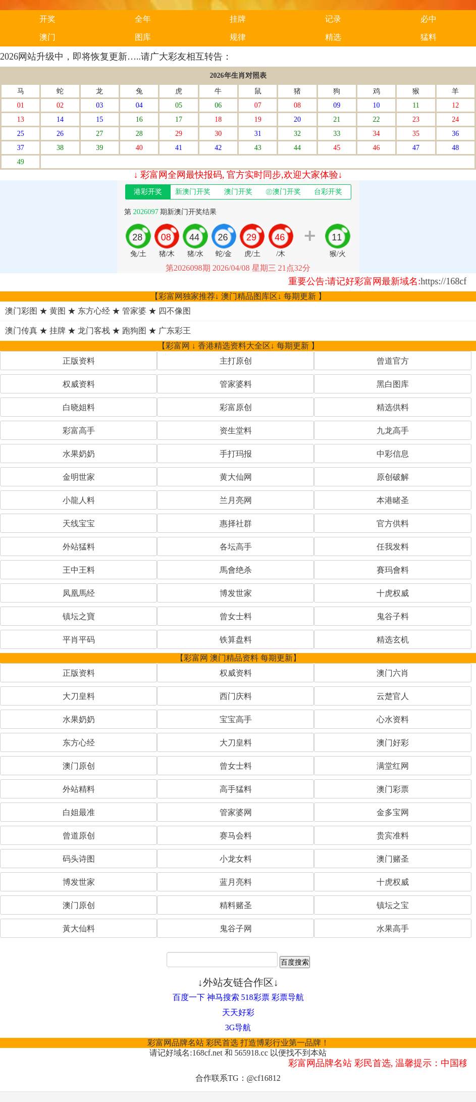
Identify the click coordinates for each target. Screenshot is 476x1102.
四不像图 (174, 311)
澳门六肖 (393, 673)
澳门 (47, 37)
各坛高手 (236, 546)
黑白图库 (393, 384)
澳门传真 (21, 330)
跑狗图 (134, 330)
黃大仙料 (79, 928)
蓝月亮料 (236, 882)
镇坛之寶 (79, 616)
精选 (333, 37)
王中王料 (79, 570)
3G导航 (238, 1027)
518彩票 (255, 997)
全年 (143, 19)
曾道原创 (79, 835)
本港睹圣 (393, 500)
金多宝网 (393, 812)
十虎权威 (393, 593)
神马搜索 (223, 997)
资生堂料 (236, 430)
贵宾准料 (393, 835)
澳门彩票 (393, 789)
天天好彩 (238, 1012)
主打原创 (236, 361)
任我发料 (393, 546)
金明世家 (79, 477)
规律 (238, 37)
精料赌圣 (236, 905)
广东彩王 (174, 330)
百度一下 (189, 997)
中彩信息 (393, 453)
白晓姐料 (79, 407)
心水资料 (393, 719)
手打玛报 (236, 453)
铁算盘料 (236, 639)
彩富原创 (236, 407)
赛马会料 (236, 835)
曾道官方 (393, 361)
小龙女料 (236, 859)
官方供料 (393, 523)
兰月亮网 (236, 500)
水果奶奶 (79, 453)
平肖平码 (79, 639)
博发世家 (236, 593)
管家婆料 (236, 384)
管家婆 (134, 311)
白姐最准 (79, 812)
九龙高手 (393, 430)
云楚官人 (393, 696)
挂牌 (238, 19)
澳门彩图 (21, 311)
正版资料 (79, 361)
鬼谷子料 (393, 616)
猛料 (428, 37)
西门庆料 (236, 696)
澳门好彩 (393, 742)
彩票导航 (288, 997)
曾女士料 (236, 616)
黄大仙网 (236, 477)
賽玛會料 (393, 570)
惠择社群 (236, 523)
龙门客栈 (94, 330)
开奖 (47, 19)
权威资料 (79, 384)
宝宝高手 (236, 719)
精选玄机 (393, 639)
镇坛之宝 (393, 905)
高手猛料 (236, 789)
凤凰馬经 (79, 593)
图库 (143, 37)
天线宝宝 (79, 523)
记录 (333, 19)
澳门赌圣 (393, 859)
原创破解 (393, 477)
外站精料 (79, 789)
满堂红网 (393, 766)
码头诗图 (79, 859)
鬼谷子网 (236, 928)
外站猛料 (79, 546)
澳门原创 (79, 766)
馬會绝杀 (236, 570)
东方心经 (94, 311)
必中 (428, 19)
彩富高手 (79, 430)
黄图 (57, 311)
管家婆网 (236, 812)
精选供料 (393, 407)
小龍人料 (79, 500)
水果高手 (393, 928)
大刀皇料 (79, 696)
